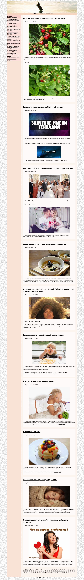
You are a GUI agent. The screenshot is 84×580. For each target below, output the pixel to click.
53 (24, 572)
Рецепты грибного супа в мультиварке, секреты (44, 244)
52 (74, 571)
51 (72, 571)
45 (61, 571)
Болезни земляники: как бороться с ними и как (44, 18)
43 (57, 571)
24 (72, 569)
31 (33, 571)
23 (70, 569)
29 (29, 571)
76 (68, 572)
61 (39, 572)
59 (35, 572)
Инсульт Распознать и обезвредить (38, 381)
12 (48, 569)
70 (57, 572)
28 (27, 571)
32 (35, 571)
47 (64, 571)
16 (56, 569)
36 (43, 571)
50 (70, 571)
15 (54, 569)
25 (73, 569)
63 (43, 572)
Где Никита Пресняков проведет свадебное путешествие (48, 168)
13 (50, 569)
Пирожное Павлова (31, 432)
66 (49, 572)
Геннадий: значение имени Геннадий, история (43, 107)
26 (24, 571)
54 (25, 572)
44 (59, 571)
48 (66, 571)
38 (47, 571)
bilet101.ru (34, 14)
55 (27, 572)
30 (31, 571)
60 (37, 572)
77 (70, 572)
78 (72, 572)
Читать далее (40, 99)
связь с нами (45, 577)
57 (31, 572)
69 (55, 572)
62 (41, 572)
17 (58, 569)
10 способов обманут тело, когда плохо (40, 479)
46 (62, 571)
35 (41, 571)
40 (51, 571)
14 (52, 569)
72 (61, 572)
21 (66, 569)
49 (68, 571)
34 (39, 571)
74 (64, 572)
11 (46, 569)
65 (47, 572)
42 (55, 571)
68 (53, 572)
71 (59, 572)
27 (25, 571)
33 (37, 571)
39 (49, 571)
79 (74, 572)
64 (45, 572)
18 (60, 569)
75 (66, 572)
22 (68, 569)
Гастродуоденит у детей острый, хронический (43, 335)
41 (53, 571)
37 (45, 571)
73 (62, 572)
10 (44, 569)
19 (62, 569)
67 (51, 572)
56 (29, 572)
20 (64, 569)
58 (33, 572)
